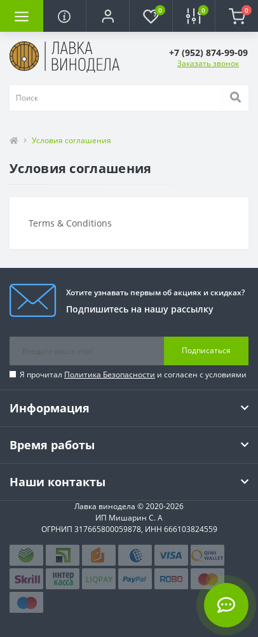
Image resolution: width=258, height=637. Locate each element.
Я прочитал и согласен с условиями (133, 374)
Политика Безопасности (109, 374)
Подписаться (206, 350)
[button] (107, 16)
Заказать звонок (208, 63)
